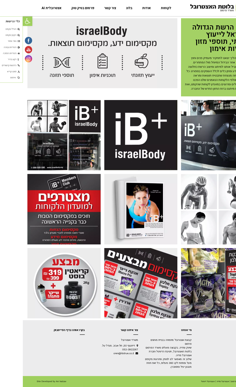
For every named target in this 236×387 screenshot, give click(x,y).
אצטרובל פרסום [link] (215, 381)
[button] (4, 21)
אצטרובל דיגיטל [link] (185, 381)
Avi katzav (38, 381)
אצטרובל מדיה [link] (200, 381)
